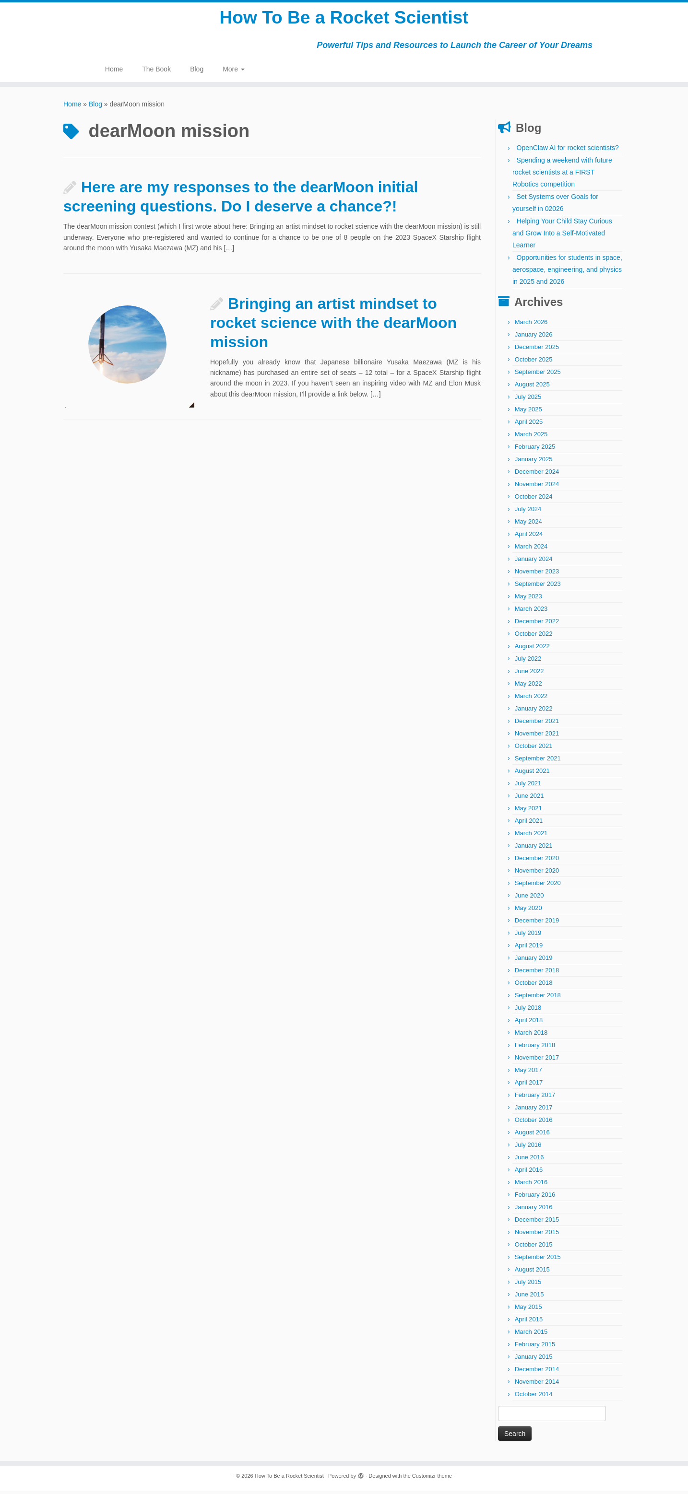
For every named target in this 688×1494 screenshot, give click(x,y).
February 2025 (535, 450)
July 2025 (528, 400)
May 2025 (528, 412)
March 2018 (531, 1035)
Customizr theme (432, 1479)
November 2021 (537, 736)
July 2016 (528, 1148)
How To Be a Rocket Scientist (344, 19)
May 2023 (528, 599)
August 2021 (532, 774)
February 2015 (535, 1347)
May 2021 (528, 811)
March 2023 (531, 612)
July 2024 (528, 512)
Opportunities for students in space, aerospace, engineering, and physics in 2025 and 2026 (567, 273)
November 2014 (537, 1385)
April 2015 (529, 1322)
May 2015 (528, 1310)
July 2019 (528, 936)
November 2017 (537, 1060)
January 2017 (534, 1110)
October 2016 (534, 1123)
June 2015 (529, 1297)
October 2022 (534, 637)
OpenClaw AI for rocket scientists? (568, 151)
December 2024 (537, 475)
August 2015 (532, 1272)
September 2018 (538, 998)
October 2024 (534, 499)
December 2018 (537, 973)
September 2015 (538, 1260)
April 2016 (529, 1173)
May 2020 (528, 911)
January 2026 (534, 337)
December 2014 (537, 1372)
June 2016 (529, 1160)
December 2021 (537, 724)
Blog (196, 72)
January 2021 (534, 848)
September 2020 (538, 886)
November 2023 (537, 574)
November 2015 (537, 1235)
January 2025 (534, 462)
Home (114, 72)
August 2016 (532, 1135)
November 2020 (537, 873)
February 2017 (535, 1098)
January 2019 (534, 961)
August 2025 (532, 387)
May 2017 (528, 1073)
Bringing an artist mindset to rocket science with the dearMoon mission (333, 325)
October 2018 (534, 986)
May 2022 (528, 686)
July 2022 (528, 661)
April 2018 (529, 1023)
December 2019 (537, 923)
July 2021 (528, 786)
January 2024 (534, 562)
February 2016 (535, 1198)
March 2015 (531, 1335)
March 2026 (531, 325)
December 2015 (537, 1222)
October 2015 (534, 1247)
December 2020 (537, 861)
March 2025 (531, 437)
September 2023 (538, 587)
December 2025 (537, 350)
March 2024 (531, 549)
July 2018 (528, 1011)
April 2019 (529, 948)
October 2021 (534, 749)
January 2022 (534, 711)
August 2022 (532, 649)
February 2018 (535, 1048)
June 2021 (529, 799)
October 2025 (534, 362)
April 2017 (529, 1085)
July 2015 (528, 1285)
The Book (156, 72)
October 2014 (534, 1397)
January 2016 (534, 1210)
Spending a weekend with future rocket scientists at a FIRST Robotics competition (562, 175)
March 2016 (531, 1185)
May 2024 (528, 524)
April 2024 (529, 537)
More (234, 72)
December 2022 (537, 624)
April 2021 (529, 824)
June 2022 (529, 674)
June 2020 (529, 898)
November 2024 (537, 487)
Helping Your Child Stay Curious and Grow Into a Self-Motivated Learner (562, 236)
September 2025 (538, 375)
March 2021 (531, 836)
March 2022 (531, 699)
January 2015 (534, 1360)
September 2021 (538, 761)
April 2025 (529, 425)
